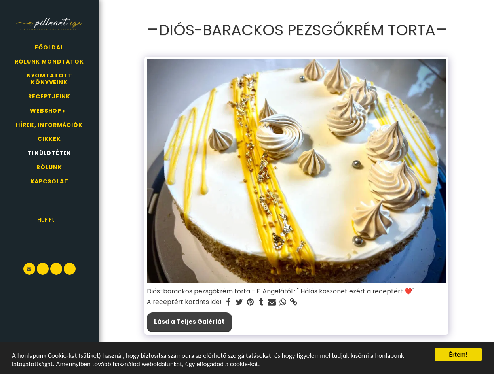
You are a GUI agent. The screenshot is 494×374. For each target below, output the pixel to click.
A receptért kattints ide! (184, 302)
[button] (49, 232)
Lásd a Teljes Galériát (189, 321)
